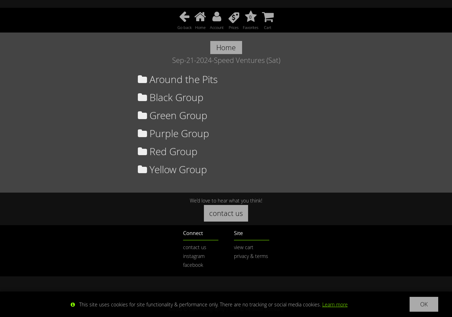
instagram (194, 256)
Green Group (172, 115)
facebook (193, 265)
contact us (226, 213)
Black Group (171, 97)
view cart (243, 247)
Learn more (335, 304)
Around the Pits (178, 79)
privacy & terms (251, 256)
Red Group (168, 151)
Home (226, 47)
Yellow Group (172, 169)
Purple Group (173, 133)
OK (424, 304)
